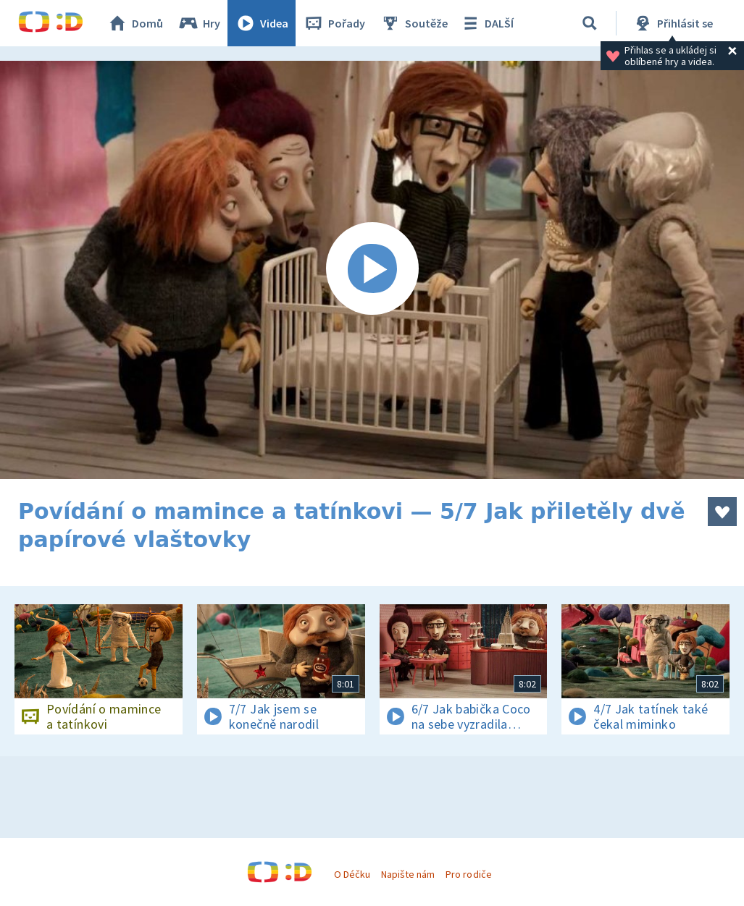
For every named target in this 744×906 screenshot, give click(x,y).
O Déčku (352, 874)
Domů (134, 23)
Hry (198, 23)
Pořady (334, 23)
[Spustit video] (372, 270)
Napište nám (408, 874)
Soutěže (414, 23)
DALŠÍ (486, 23)
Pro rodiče (468, 874)
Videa (261, 23)
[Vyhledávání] (590, 23)
